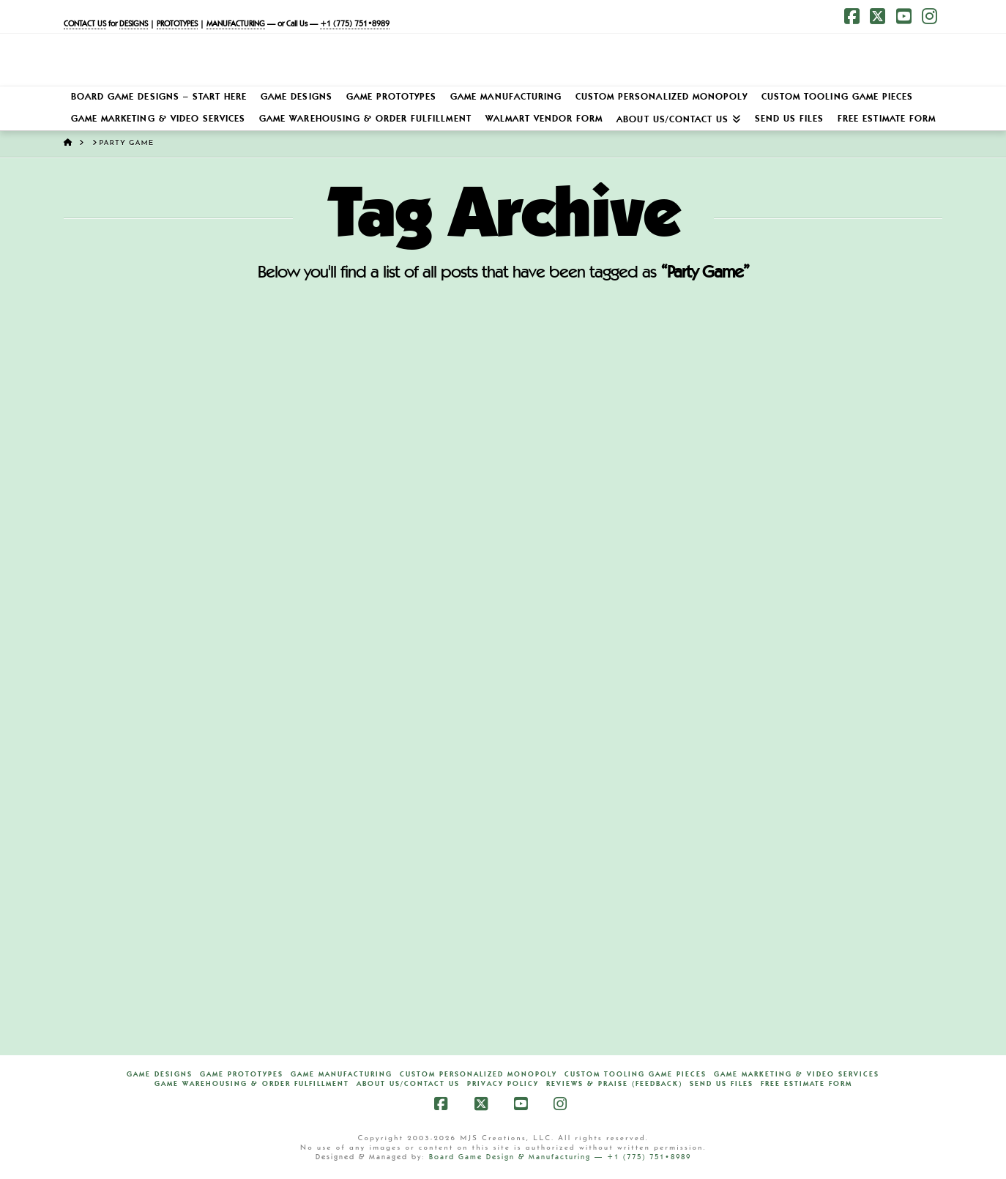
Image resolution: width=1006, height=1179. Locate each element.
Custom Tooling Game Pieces (636, 1074)
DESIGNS (133, 25)
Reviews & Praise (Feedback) (614, 1083)
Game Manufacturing (341, 1074)
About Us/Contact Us (408, 1083)
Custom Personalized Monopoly (478, 1074)
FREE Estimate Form (806, 1083)
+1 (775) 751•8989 (355, 25)
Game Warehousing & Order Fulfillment (251, 1083)
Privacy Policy (503, 1083)
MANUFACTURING (235, 25)
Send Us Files (721, 1083)
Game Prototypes (241, 1074)
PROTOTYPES (177, 25)
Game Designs (160, 1074)
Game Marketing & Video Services (796, 1074)
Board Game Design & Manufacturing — (518, 1157)
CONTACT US (85, 25)
